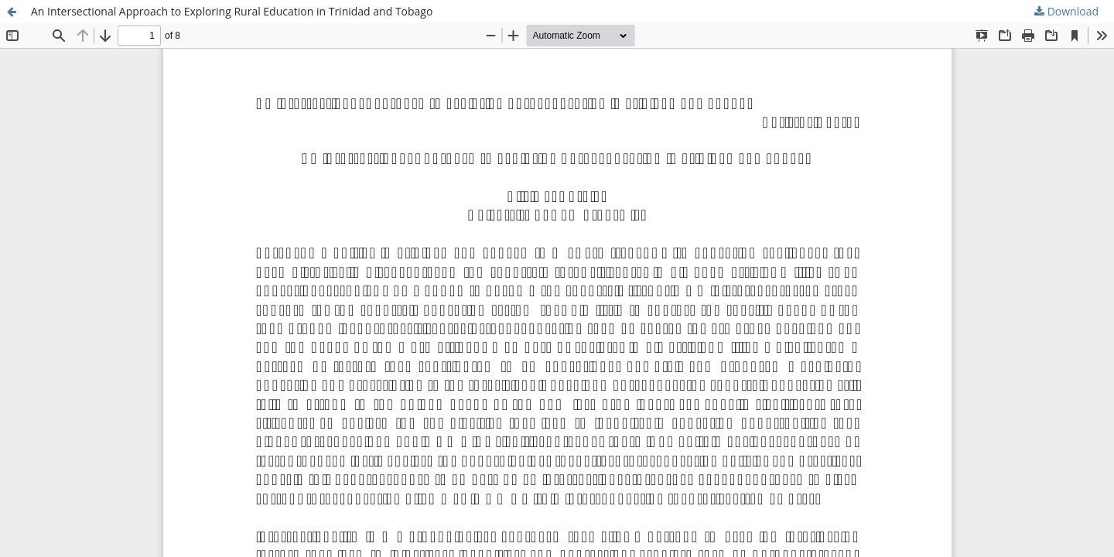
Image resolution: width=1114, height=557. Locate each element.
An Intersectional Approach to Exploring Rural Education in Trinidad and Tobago (231, 11)
